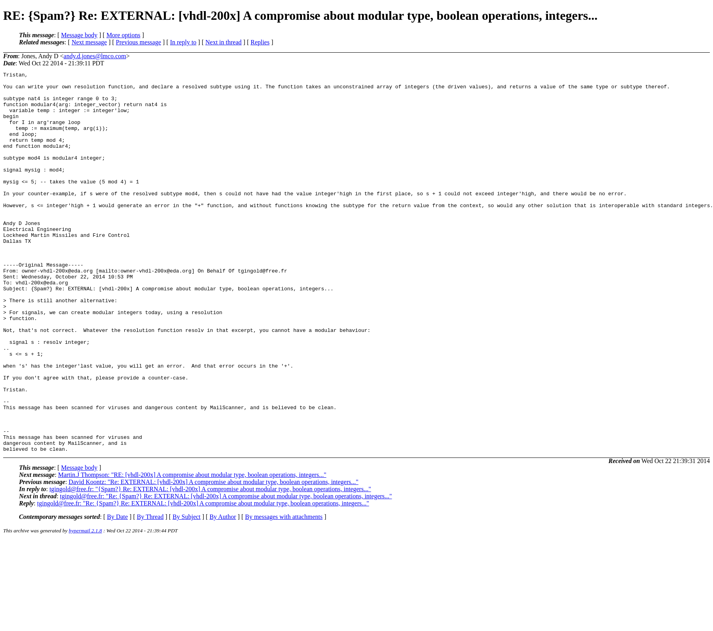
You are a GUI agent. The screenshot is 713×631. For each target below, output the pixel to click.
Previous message (138, 42)
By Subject (187, 592)
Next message (89, 42)
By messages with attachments (283, 592)
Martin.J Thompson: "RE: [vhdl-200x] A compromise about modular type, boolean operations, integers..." (192, 550)
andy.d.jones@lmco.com (95, 56)
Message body (79, 35)
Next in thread (223, 42)
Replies (259, 42)
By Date (117, 592)
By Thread (150, 592)
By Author (222, 592)
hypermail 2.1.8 (85, 607)
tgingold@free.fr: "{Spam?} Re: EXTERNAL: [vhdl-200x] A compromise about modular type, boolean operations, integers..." (210, 565)
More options (123, 35)
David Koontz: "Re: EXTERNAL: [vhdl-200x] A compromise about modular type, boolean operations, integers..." (213, 558)
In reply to (183, 42)
